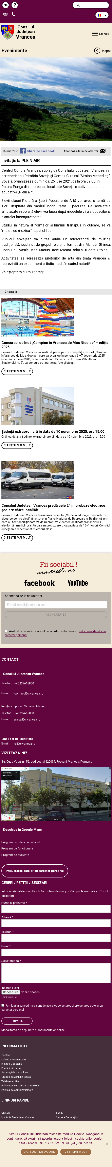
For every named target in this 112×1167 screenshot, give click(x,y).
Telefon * (7, 932)
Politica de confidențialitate (17, 1089)
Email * (6, 946)
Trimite (17, 1021)
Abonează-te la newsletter (80, 151)
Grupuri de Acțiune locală (16, 1076)
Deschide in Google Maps (22, 830)
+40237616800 (24, 683)
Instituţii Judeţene (11, 1063)
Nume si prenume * (14, 903)
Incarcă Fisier (10, 988)
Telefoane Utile (10, 1081)
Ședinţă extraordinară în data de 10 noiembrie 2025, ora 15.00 (52, 431)
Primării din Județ (11, 1068)
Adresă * (7, 917)
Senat (59, 1112)
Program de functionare (17, 848)
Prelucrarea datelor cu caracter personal (35, 871)
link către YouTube (78, 583)
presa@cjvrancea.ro (27, 719)
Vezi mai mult (75, 1151)
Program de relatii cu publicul (20, 842)
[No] (107, 1144)
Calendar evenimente (13, 1059)
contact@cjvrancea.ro (28, 693)
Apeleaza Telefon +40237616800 (14, 14)
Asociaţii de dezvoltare (14, 1072)
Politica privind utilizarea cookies (20, 1085)
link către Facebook (39, 583)
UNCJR (5, 1112)
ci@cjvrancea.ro (24, 743)
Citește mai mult (17, 371)
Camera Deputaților (67, 1117)
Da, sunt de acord (39, 1151)
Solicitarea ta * (11, 961)
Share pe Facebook (41, 151)
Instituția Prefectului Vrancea (17, 1117)
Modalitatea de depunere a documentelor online (33, 1030)
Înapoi (102, 51)
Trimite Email (6, 14)
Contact (6, 1055)
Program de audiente (15, 855)
